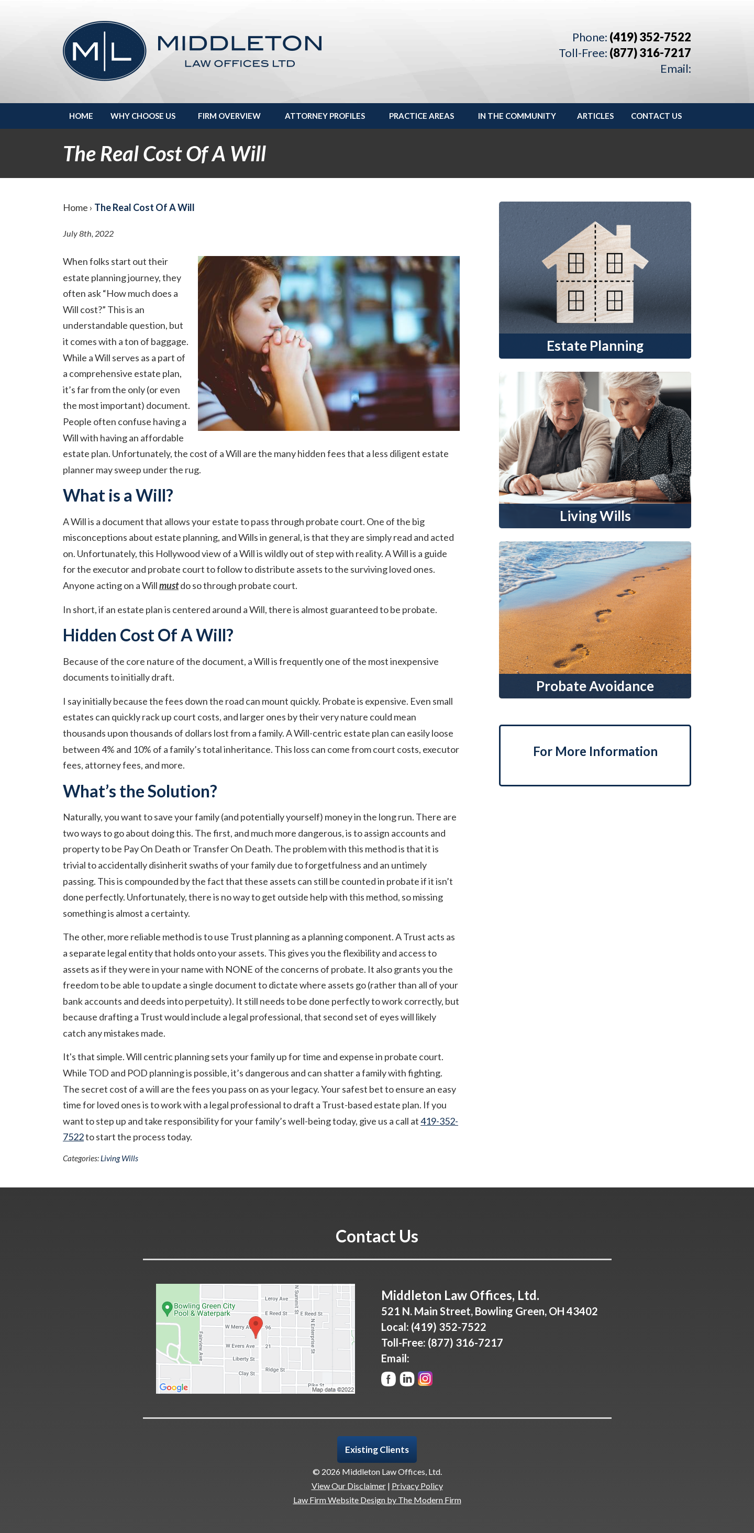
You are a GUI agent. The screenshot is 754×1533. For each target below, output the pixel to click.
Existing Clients (377, 1449)
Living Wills (119, 1158)
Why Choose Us (142, 115)
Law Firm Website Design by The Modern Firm (377, 1500)
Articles (595, 115)
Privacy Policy (417, 1486)
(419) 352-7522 (650, 37)
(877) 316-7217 (650, 53)
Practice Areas (421, 115)
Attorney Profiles (325, 115)
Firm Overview (229, 115)
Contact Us (656, 115)
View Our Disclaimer (349, 1486)
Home (81, 115)
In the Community (517, 115)
